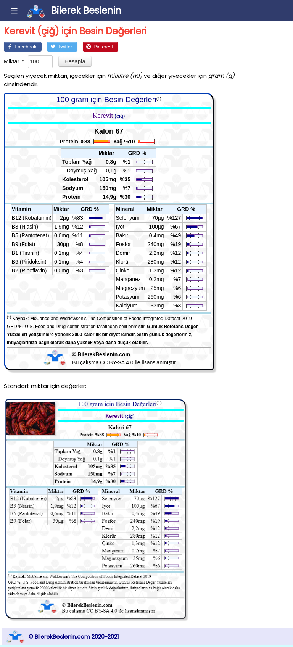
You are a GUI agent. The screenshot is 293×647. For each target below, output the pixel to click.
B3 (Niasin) (25, 227)
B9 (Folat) (23, 244)
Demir (123, 253)
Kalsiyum (126, 306)
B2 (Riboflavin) (29, 270)
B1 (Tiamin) (25, 253)
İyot (120, 227)
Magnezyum (130, 288)
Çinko (122, 270)
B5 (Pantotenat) (30, 235)
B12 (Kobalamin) (32, 218)
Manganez (128, 279)
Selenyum (127, 218)
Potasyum (127, 297)
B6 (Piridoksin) (29, 262)
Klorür (123, 262)
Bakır (122, 235)
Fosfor (123, 244)
